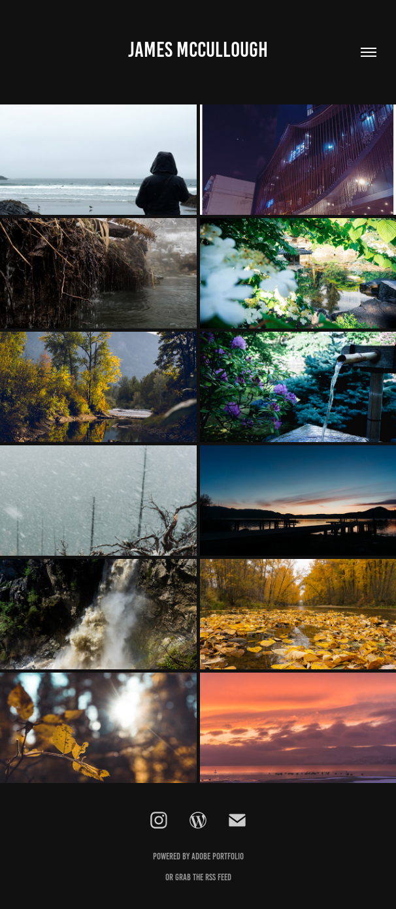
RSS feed (218, 877)
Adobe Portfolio (217, 856)
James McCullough (198, 49)
